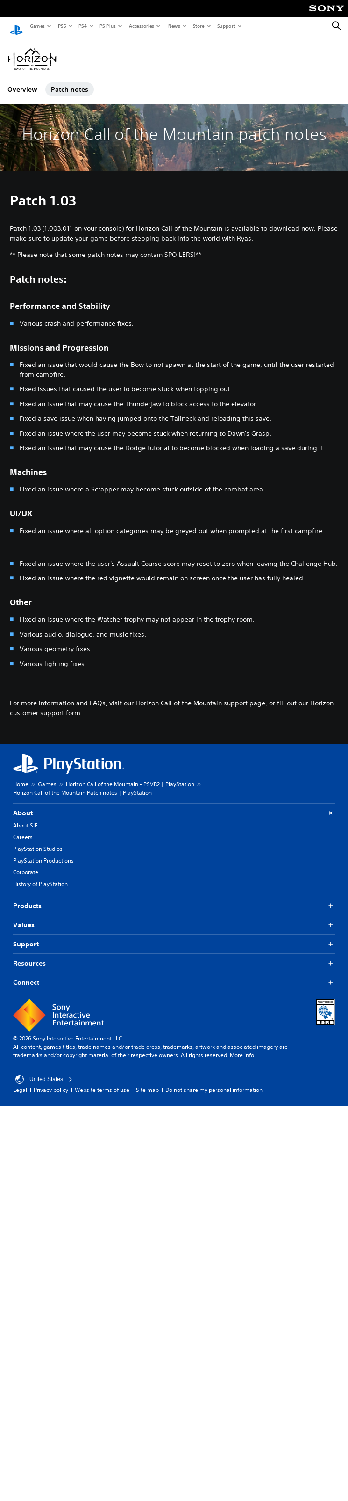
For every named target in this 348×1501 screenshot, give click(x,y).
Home (20, 776)
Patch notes (69, 81)
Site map (147, 1081)
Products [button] (174, 897)
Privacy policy (51, 1081)
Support (226, 25)
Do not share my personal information (214, 1081)
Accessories (141, 25)
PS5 (61, 25)
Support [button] (174, 935)
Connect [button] (174, 974)
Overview (22, 81)
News (174, 25)
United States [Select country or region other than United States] (44, 1070)
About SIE (25, 817)
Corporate (25, 864)
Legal (20, 1081)
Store (198, 25)
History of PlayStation (40, 875)
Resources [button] (174, 955)
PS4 (82, 25)
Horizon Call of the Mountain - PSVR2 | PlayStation (130, 776)
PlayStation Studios (38, 840)
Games (36, 25)
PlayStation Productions (43, 852)
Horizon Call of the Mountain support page (200, 694)
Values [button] (174, 916)
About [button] (174, 805)
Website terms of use (102, 1081)
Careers (23, 829)
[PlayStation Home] (16, 26)
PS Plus (107, 25)
